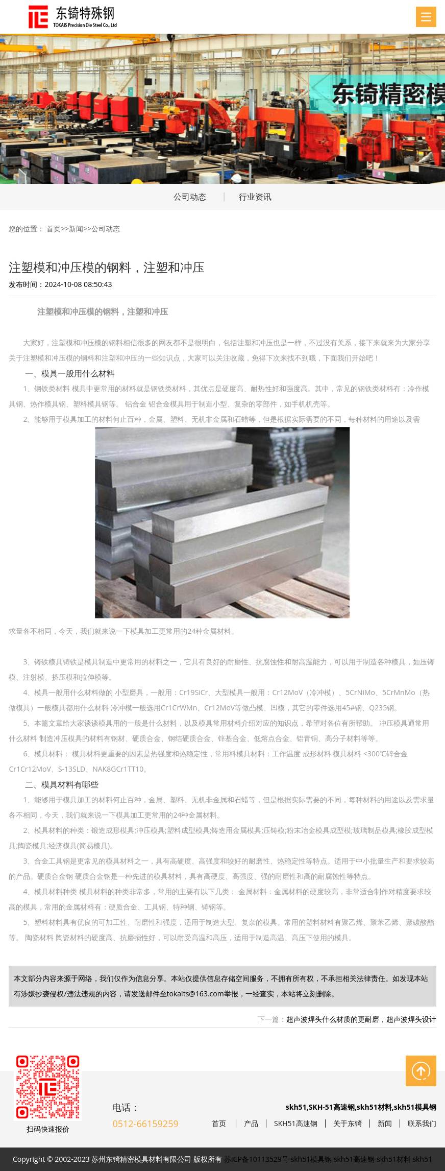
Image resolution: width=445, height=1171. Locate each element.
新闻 (76, 228)
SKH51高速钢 (295, 1123)
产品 (251, 1123)
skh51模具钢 (311, 1159)
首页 (53, 228)
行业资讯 (255, 196)
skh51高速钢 (354, 1159)
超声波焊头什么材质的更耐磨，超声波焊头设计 (361, 1019)
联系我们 (422, 1123)
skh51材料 (394, 1159)
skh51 (422, 1159)
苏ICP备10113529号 (256, 1159)
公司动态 (190, 196)
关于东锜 (347, 1123)
